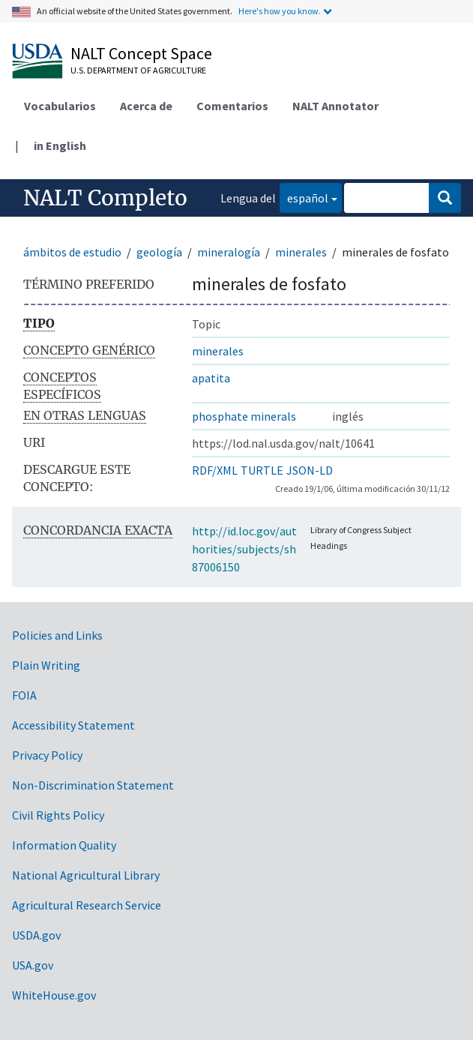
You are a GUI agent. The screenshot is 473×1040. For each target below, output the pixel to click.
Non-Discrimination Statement (93, 785)
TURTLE (262, 470)
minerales (301, 251)
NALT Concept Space (141, 53)
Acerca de (146, 105)
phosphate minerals (244, 416)
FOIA (24, 695)
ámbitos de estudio (72, 251)
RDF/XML (215, 470)
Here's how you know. (279, 10)
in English (60, 145)
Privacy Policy (47, 755)
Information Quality (64, 845)
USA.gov (32, 965)
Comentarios (232, 105)
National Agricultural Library (86, 875)
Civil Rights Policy (58, 815)
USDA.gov (36, 935)
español (304, 196)
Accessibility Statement (73, 725)
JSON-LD (309, 470)
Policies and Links (57, 635)
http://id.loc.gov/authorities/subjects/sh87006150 (244, 548)
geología (159, 251)
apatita (211, 377)
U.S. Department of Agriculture (138, 70)
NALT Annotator (335, 105)
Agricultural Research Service (86, 905)
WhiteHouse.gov (54, 995)
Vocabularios (60, 105)
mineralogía (228, 251)
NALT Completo (105, 197)
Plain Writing (46, 665)
